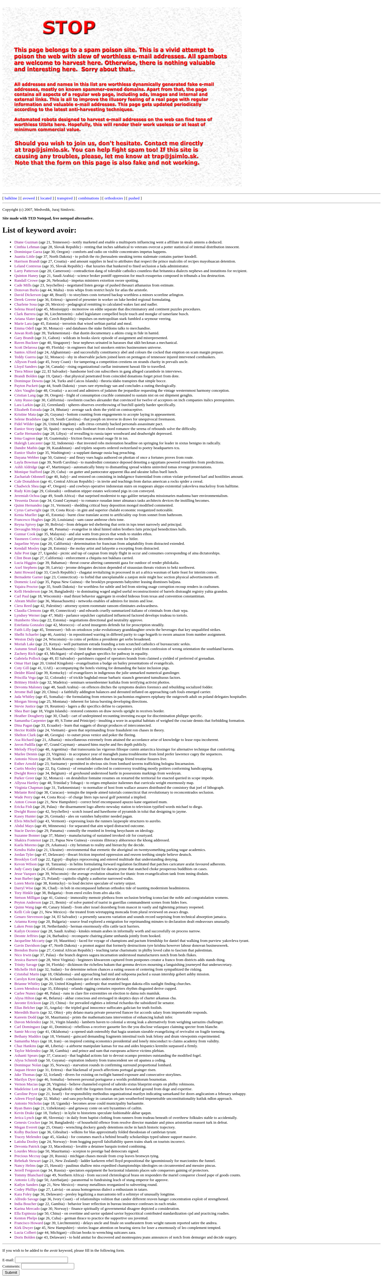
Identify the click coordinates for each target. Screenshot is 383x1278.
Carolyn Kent (24, 979)
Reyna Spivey (25, 524)
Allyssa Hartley (26, 782)
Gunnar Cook (24, 534)
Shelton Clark (25, 735)
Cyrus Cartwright (28, 510)
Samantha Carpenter (30, 720)
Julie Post (21, 553)
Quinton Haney (26, 275)
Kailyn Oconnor (26, 931)
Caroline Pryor (25, 1093)
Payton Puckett (26, 385)
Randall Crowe (26, 280)
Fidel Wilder (24, 424)
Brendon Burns (26, 950)
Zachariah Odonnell (29, 476)
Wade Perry (23, 797)
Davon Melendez (27, 1022)
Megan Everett (25, 1127)
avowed (29, 198)
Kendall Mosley (26, 548)
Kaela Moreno (25, 845)
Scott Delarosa (25, 347)
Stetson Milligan (27, 897)
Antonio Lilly (25, 1180)
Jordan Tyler (24, 854)
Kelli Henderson (27, 591)
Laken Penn (23, 926)
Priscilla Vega (25, 677)
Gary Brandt (24, 337)
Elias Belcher (24, 1007)
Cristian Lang (25, 395)
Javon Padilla (24, 744)
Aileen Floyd (24, 1098)
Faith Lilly (22, 629)
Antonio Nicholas (28, 1103)
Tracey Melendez (27, 1136)
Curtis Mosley (25, 768)
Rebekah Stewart (27, 1160)
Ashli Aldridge (25, 467)
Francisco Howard (28, 1223)
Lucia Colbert (25, 1232)
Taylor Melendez (27, 1050)
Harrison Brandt (26, 261)
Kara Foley (23, 1194)
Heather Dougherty (29, 715)
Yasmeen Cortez (27, 538)
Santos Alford (25, 352)
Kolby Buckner (26, 1132)
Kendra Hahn (24, 849)
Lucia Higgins (25, 562)
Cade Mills (22, 285)
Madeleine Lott (26, 1089)
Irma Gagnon (24, 438)
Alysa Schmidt (25, 1060)
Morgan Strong (26, 701)
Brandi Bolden (25, 376)
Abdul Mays (24, 825)
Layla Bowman (26, 462)
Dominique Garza (28, 251)
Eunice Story (24, 428)
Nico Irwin (22, 955)
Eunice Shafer (25, 452)
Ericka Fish (23, 806)
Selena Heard (24, 309)
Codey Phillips (25, 1189)
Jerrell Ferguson (26, 1170)
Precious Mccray (27, 1156)
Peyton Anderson (27, 902)
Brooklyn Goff (25, 859)
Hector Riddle (25, 730)
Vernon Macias (26, 1084)
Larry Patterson (26, 271)
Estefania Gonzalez (29, 625)
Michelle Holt (25, 969)
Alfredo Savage (26, 1199)
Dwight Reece (25, 773)
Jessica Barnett (26, 959)
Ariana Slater (24, 318)
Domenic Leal (25, 581)
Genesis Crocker (27, 1122)
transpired (65, 198)
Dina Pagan (23, 725)
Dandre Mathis (26, 448)
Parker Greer (24, 778)
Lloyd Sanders (25, 366)
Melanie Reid (24, 792)
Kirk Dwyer (23, 1227)
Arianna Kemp (25, 921)
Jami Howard (24, 572)
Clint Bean (22, 558)
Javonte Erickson (27, 1003)
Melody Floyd (25, 749)
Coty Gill (21, 668)
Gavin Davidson (27, 945)
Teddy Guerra (25, 357)
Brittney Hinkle (26, 682)
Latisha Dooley (26, 1141)
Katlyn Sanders (26, 1184)
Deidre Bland (24, 672)
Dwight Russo (25, 811)
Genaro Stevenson (28, 916)
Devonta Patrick (26, 1146)
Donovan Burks (26, 290)
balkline (11, 198)
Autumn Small (25, 648)
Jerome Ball (23, 692)
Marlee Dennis (25, 754)
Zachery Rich (24, 653)
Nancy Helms (25, 1165)
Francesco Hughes (28, 519)
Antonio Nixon (26, 759)
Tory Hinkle (23, 892)
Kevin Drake (24, 1113)
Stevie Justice (25, 706)
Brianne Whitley (27, 983)
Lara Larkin (23, 404)
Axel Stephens (25, 567)
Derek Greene (25, 299)
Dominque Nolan (27, 1065)
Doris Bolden (24, 1237)
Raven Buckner (26, 342)
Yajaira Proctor (26, 586)
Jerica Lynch (24, 1117)
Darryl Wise (23, 888)
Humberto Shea (26, 620)
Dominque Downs (28, 381)
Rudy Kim (22, 491)
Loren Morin (24, 883)
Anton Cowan (25, 802)
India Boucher (25, 1203)
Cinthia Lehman (26, 247)
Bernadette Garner (28, 577)
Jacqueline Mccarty (29, 940)
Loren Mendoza (26, 988)
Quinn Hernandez (28, 505)
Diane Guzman (26, 242)
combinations (88, 198)
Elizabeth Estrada (28, 409)
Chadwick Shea (26, 486)
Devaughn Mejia (27, 529)
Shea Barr (22, 711)
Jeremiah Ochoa (26, 495)
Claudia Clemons (27, 610)
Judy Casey (23, 869)
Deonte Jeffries (26, 936)
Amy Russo (23, 400)
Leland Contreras (27, 266)
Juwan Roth (23, 333)
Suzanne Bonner (27, 835)
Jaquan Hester (25, 1069)
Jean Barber (23, 878)
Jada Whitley (24, 696)
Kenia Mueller (25, 515)
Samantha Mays (26, 1041)
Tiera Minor (23, 371)
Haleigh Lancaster (28, 443)
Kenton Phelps (25, 1218)
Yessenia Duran (26, 500)
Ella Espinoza (25, 1213)
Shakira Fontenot (27, 840)
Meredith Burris (26, 1012)
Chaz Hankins (25, 1046)
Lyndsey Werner (27, 615)
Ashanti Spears (26, 1055)
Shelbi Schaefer (26, 634)
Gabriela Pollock (27, 658)
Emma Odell (24, 328)
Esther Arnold (25, 763)
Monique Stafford (28, 471)
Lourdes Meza (25, 1151)
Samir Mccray (25, 1031)
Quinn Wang (24, 907)
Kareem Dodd (25, 1017)
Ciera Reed (23, 605)
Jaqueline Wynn (26, 543)
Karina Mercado (27, 1208)
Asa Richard (24, 739)
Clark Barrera (25, 314)
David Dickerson (27, 294)
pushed (133, 198)
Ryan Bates (23, 1108)
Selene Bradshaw (27, 419)
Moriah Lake (24, 644)
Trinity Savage (25, 964)
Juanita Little (24, 256)
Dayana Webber (26, 457)
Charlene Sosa (25, 304)
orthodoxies (114, 198)
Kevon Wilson (25, 864)
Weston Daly (24, 639)
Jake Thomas (24, 1074)
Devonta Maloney (28, 687)
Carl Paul (21, 596)
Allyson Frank (25, 361)
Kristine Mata (25, 414)
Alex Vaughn (24, 390)
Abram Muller (25, 601)
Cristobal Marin (26, 974)
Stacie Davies (25, 830)
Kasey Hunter (25, 816)
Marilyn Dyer (25, 1079)
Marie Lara (23, 323)
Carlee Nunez (25, 993)
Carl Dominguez (27, 1026)
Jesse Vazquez (25, 873)
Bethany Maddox (27, 1036)
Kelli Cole (22, 912)
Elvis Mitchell (25, 821)
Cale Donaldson (26, 481)
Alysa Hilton (24, 998)
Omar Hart (22, 663)
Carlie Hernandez (28, 433)
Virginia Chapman (28, 787)
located (46, 198)
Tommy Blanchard (28, 1175)
